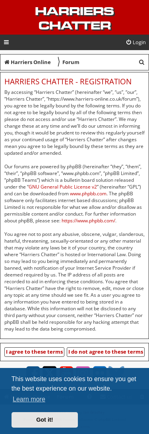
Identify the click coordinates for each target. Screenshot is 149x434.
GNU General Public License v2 (63, 186)
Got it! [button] (44, 419)
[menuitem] (135, 42)
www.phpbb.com (88, 193)
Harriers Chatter (74, 18)
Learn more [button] (29, 399)
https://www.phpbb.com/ (88, 220)
